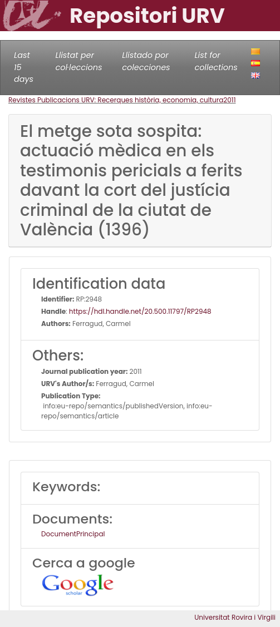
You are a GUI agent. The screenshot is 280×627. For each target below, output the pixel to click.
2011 (229, 100)
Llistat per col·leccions (79, 61)
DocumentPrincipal (73, 534)
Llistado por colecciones (146, 61)
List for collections (215, 61)
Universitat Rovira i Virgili (235, 617)
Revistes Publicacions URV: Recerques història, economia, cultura (115, 100)
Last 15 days (23, 67)
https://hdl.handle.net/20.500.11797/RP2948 (140, 311)
